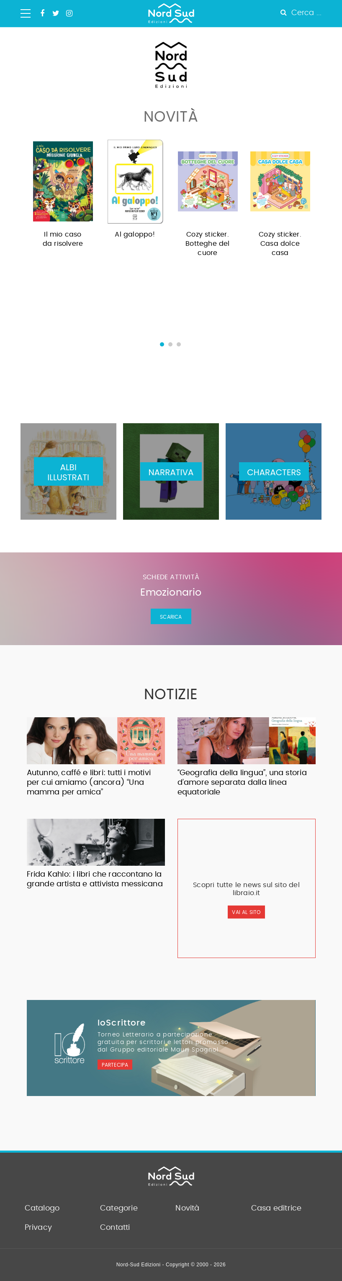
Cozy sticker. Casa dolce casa (280, 244)
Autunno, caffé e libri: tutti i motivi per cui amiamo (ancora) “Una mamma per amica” (89, 783)
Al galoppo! (135, 234)
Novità (187, 1208)
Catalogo (42, 1208)
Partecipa (115, 1065)
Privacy (38, 1228)
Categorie (119, 1208)
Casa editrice (276, 1208)
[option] (63, 196)
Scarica (171, 617)
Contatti (115, 1228)
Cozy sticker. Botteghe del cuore (207, 244)
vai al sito (246, 912)
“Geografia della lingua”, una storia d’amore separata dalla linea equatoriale (242, 783)
